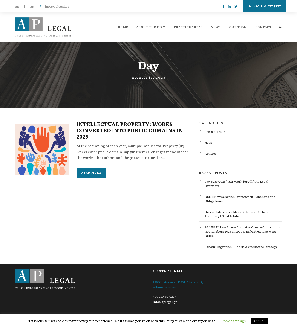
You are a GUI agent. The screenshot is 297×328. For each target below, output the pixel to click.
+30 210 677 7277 (265, 6)
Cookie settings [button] (233, 320)
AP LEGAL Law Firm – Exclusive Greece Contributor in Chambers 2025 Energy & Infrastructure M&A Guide (243, 231)
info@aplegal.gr (57, 6)
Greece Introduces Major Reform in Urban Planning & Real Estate (236, 214)
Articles (210, 153)
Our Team (238, 27)
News (216, 27)
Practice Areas (188, 27)
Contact (263, 27)
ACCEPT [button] (259, 321)
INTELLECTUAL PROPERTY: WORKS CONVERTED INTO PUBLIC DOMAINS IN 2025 (130, 130)
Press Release (215, 131)
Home (123, 27)
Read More (91, 172)
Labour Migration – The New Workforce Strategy (241, 246)
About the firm (151, 27)
